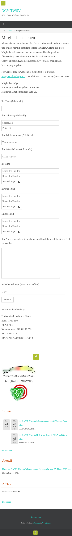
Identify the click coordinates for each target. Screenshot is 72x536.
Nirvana (36, 523)
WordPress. (46, 523)
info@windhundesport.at (13, 76)
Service (9, 30)
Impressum (6, 502)
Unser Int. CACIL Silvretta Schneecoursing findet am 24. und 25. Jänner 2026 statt (36, 469)
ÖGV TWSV (11, 11)
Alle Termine (6, 450)
